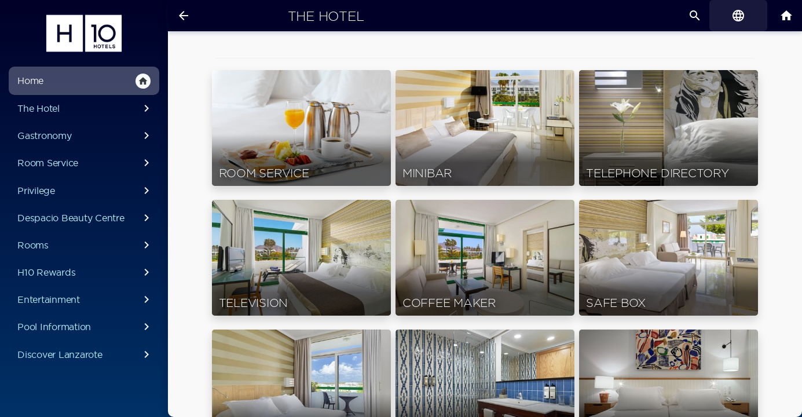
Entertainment (85, 299)
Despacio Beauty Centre (85, 218)
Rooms (85, 245)
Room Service (85, 163)
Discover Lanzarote (85, 354)
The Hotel (85, 108)
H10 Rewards (85, 272)
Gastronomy (85, 135)
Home (84, 81)
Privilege (85, 190)
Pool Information (85, 327)
